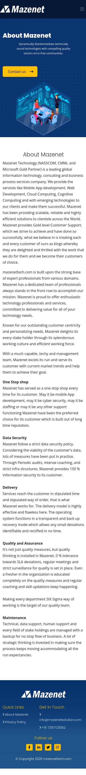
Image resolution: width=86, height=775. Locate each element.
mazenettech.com (57, 759)
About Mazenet (15, 714)
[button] (82, 9)
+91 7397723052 (52, 727)
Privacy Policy (14, 722)
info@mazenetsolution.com (60, 717)
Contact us (20, 71)
